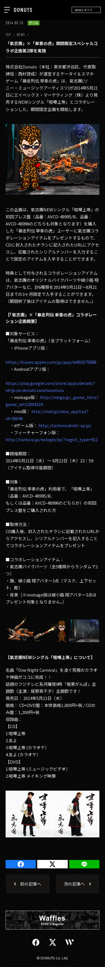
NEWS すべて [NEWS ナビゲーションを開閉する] (84, 10)
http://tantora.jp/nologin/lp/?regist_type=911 (52, 439)
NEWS (21, 35)
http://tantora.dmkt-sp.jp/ (65, 425)
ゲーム (33, 23)
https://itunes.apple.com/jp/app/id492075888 (51, 362)
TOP (8, 35)
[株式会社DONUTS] (23, 10)
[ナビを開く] (7, 10)
